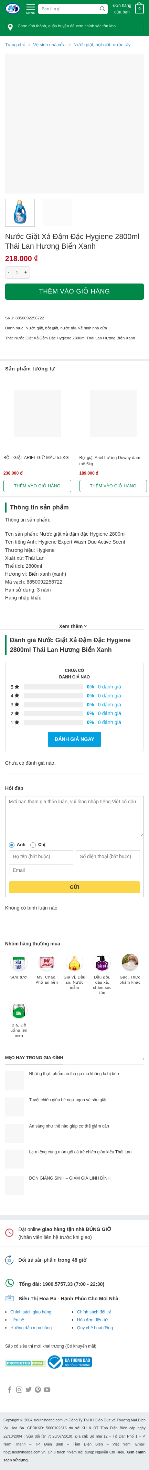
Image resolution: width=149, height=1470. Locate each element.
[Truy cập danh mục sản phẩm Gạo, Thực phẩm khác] (130, 972)
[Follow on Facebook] (10, 1390)
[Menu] (30, 8)
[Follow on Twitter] (28, 1390)
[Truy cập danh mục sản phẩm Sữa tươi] (19, 970)
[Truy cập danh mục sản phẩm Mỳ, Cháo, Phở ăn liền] (47, 972)
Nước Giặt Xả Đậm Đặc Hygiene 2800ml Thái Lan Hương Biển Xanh (74, 338)
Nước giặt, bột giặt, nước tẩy (101, 44)
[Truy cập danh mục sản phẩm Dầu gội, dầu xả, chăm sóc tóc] (102, 978)
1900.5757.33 (57, 1284)
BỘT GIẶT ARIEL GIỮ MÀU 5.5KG (36, 457)
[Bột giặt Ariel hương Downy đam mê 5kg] (113, 413)
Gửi (74, 887)
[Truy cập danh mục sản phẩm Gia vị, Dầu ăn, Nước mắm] (74, 975)
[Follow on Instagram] (19, 1390)
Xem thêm (73, 626)
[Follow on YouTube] (47, 1390)
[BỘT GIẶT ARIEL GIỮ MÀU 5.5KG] (37, 413)
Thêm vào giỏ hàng (74, 291)
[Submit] (102, 9)
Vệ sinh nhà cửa (49, 44)
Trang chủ (15, 44)
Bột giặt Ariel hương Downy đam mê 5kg (109, 460)
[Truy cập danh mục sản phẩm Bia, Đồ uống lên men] (19, 1023)
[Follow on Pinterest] (38, 1390)
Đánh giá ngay (74, 739)
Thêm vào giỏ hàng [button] (37, 486)
